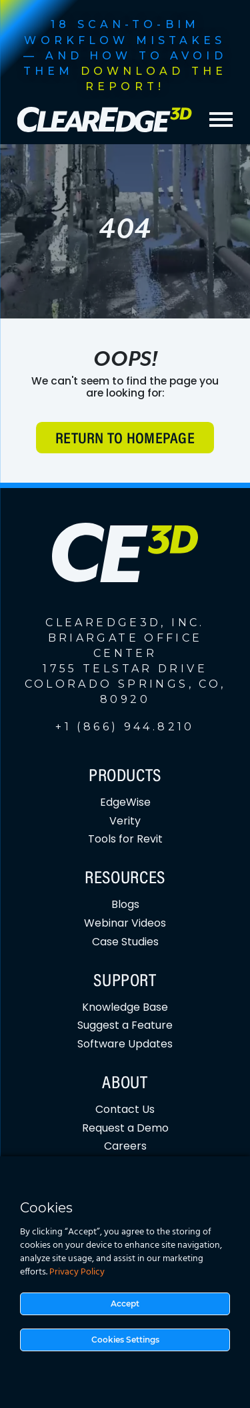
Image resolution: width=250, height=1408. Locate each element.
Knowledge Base (125, 1007)
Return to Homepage (125, 439)
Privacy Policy (77, 1272)
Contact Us (125, 1109)
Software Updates (125, 1043)
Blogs (125, 904)
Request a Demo (125, 1128)
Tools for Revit (125, 839)
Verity (125, 821)
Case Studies (125, 941)
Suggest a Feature (125, 1025)
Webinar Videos (125, 923)
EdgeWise (125, 802)
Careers (125, 1146)
